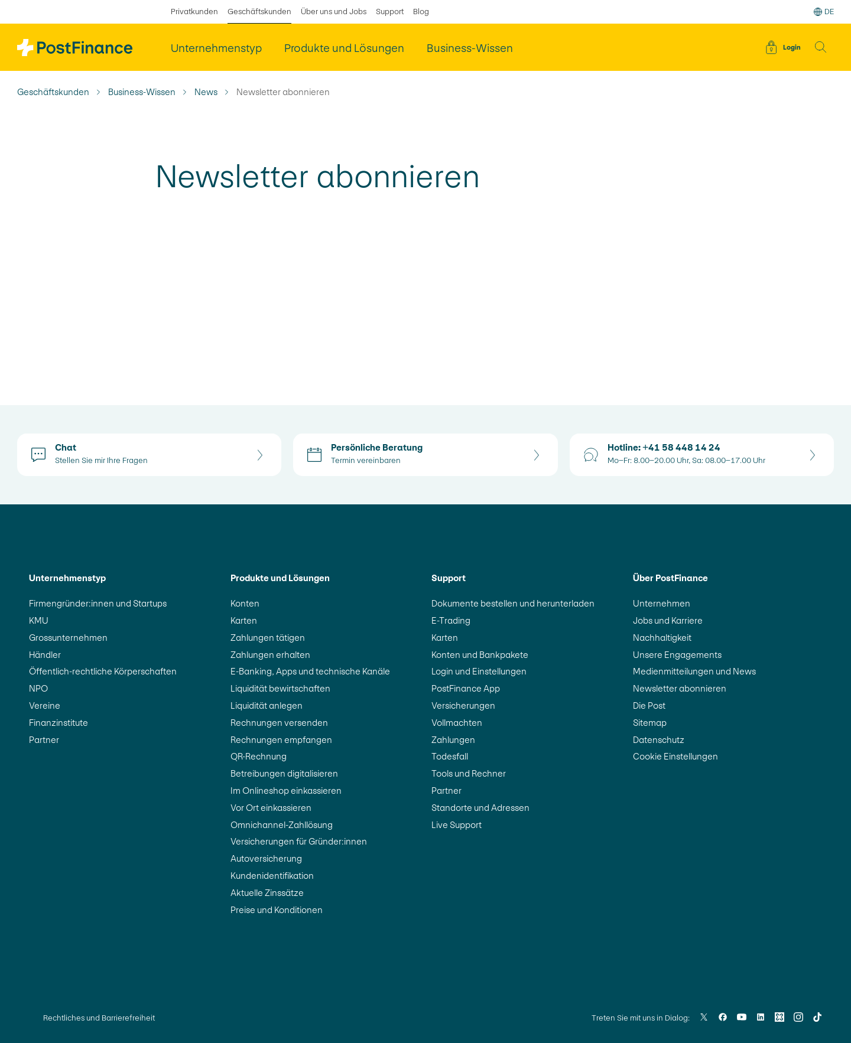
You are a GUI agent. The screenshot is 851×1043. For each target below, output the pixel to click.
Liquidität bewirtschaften (280, 688)
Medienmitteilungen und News (694, 671)
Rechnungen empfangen (281, 739)
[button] (821, 47)
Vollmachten (456, 722)
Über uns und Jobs (333, 11)
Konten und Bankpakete (479, 654)
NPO (38, 688)
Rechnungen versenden (279, 722)
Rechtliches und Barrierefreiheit (99, 1018)
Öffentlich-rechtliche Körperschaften (103, 671)
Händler (45, 654)
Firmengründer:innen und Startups (98, 603)
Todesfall (449, 756)
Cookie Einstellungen (675, 756)
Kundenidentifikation (272, 875)
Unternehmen (661, 603)
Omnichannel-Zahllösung (281, 824)
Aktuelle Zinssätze (267, 892)
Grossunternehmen (68, 637)
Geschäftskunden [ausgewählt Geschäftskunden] (259, 11)
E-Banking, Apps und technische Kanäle (310, 671)
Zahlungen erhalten (270, 654)
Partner (44, 739)
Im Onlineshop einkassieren (286, 790)
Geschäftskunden (53, 92)
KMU (38, 620)
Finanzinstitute (58, 722)
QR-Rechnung (258, 756)
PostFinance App (465, 688)
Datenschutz (658, 739)
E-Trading (450, 620)
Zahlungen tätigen (267, 637)
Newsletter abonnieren (679, 688)
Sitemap (650, 722)
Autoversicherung (266, 858)
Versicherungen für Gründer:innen (298, 841)
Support (390, 11)
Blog (421, 11)
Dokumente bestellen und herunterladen (513, 603)
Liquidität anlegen (266, 705)
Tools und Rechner (468, 773)
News (205, 92)
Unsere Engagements (677, 654)
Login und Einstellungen (479, 671)
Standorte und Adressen (480, 807)
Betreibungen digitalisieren (284, 773)
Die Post (649, 705)
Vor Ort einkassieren (270, 807)
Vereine (44, 705)
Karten (243, 620)
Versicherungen (463, 705)
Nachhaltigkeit (662, 637)
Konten (244, 603)
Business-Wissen (142, 92)
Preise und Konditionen (276, 909)
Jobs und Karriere (668, 620)
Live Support (456, 824)
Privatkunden (194, 11)
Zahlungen (453, 739)
